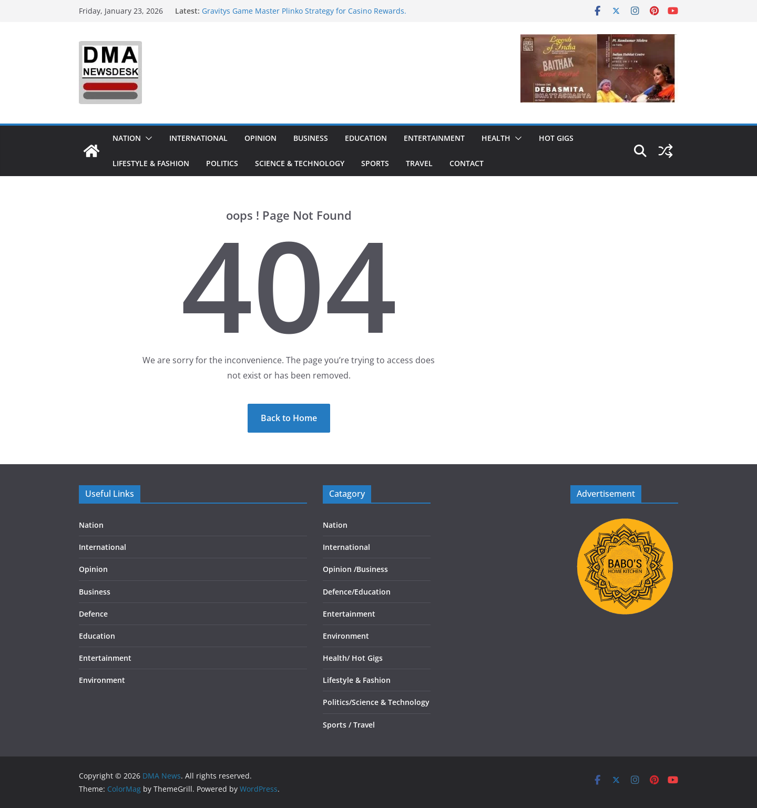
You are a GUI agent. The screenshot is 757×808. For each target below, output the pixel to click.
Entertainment (434, 138)
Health (496, 138)
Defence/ (338, 592)
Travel (419, 163)
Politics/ (337, 702)
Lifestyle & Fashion (150, 163)
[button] (146, 138)
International (198, 138)
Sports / (337, 725)
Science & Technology (299, 163)
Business (310, 138)
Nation (126, 138)
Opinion (260, 138)
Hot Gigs (556, 138)
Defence (93, 614)
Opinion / (339, 569)
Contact (466, 163)
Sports (375, 163)
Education (366, 138)
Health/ (337, 658)
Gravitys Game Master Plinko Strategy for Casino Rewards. (304, 11)
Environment (102, 680)
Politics (222, 163)
